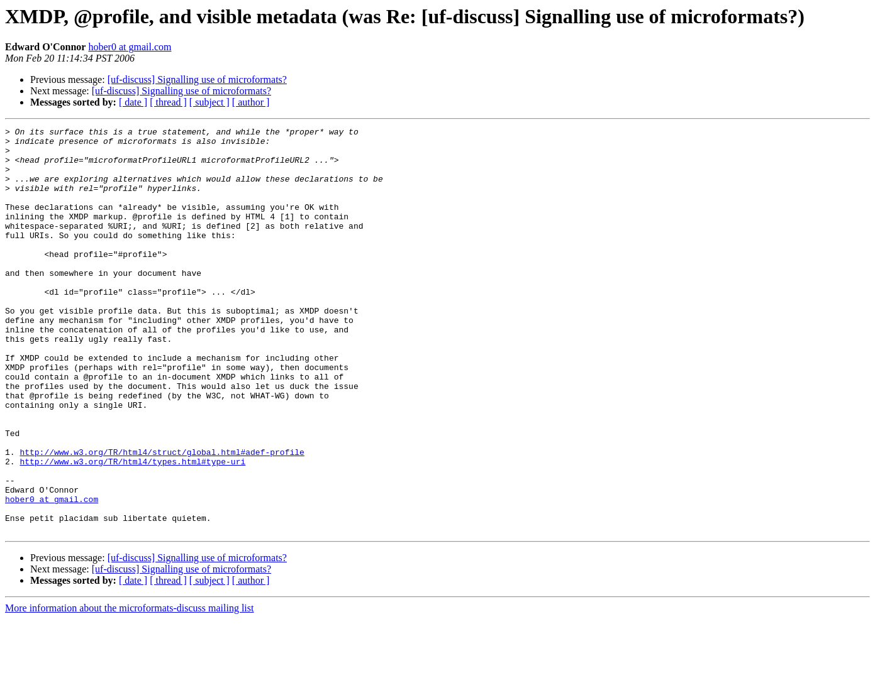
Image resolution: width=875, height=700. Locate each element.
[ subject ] (209, 102)
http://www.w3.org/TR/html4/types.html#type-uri (132, 529)
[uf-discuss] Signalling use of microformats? (197, 79)
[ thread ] (168, 102)
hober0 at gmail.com (129, 46)
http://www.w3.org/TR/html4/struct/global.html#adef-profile (162, 517)
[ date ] (133, 102)
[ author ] (251, 102)
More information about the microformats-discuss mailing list (129, 689)
